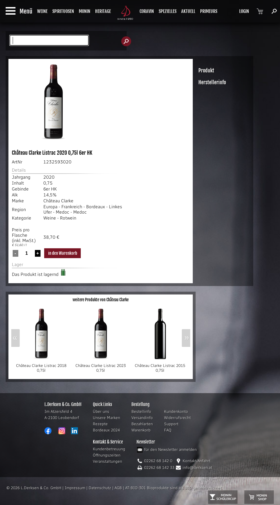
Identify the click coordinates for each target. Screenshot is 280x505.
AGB (118, 488)
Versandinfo (142, 417)
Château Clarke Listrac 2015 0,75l (160, 366)
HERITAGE (103, 11)
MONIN (84, 11)
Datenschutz (100, 488)
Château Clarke (58, 200)
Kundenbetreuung (109, 449)
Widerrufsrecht (177, 417)
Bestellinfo (141, 411)
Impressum (75, 488)
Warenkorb (141, 430)
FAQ (167, 430)
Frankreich (71, 206)
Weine (49, 218)
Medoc (62, 212)
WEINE (42, 11)
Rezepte (100, 424)
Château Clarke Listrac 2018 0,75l (41, 366)
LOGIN (244, 11)
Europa (50, 206)
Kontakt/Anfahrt (196, 461)
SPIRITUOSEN (63, 11)
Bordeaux (95, 206)
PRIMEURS (208, 11)
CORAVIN (147, 11)
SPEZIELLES (167, 11)
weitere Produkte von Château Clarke (101, 299)
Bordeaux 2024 (106, 430)
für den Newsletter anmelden (170, 449)
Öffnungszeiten (106, 455)
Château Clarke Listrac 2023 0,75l (101, 366)
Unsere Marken (106, 417)
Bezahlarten (142, 424)
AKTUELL (188, 11)
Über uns (101, 411)
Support (171, 424)
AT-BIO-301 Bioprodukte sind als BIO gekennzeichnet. (174, 488)
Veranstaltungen (107, 461)
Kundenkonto (176, 411)
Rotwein (68, 218)
